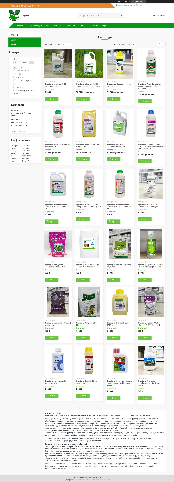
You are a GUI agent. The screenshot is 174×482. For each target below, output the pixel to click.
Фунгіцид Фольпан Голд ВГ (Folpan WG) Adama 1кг (88, 266)
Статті (13, 40)
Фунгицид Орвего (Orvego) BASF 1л (119, 85)
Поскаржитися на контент (79, 480)
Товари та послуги (34, 26)
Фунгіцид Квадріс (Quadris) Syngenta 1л (57, 145)
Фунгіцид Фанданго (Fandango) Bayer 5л (116, 145)
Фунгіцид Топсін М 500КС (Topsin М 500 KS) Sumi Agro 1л (119, 206)
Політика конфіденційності (100, 480)
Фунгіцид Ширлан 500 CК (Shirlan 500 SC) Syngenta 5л (88, 85)
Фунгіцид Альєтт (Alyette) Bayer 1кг (119, 266)
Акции (13, 45)
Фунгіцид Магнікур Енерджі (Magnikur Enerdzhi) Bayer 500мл (119, 383)
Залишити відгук (159, 15)
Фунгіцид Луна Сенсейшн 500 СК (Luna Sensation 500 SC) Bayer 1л (149, 86)
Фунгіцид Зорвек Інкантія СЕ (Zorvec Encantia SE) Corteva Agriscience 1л (151, 146)
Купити (53, 99)
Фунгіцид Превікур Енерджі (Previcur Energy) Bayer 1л (150, 266)
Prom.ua (99, 477)
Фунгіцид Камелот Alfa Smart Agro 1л (55, 382)
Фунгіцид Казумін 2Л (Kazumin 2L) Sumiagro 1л (149, 205)
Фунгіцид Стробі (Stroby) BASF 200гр (87, 382)
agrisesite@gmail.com (19, 131)
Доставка (84, 26)
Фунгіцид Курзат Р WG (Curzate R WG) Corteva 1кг (150, 324)
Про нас (95, 26)
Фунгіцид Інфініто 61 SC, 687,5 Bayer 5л (56, 85)
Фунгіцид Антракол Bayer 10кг (87, 324)
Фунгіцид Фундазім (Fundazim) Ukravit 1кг (55, 266)
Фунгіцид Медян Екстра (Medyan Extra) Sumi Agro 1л (88, 205)
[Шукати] (120, 15)
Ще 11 (18, 93)
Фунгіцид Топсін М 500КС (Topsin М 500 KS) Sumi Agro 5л (57, 206)
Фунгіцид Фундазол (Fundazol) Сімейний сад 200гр (149, 383)
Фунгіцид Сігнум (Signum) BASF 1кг (118, 324)
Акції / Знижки (51, 26)
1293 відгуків (125, 2)
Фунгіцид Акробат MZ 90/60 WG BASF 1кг (88, 145)
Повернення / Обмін (68, 26)
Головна (19, 26)
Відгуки (105, 26)
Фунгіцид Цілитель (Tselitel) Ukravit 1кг (58, 324)
